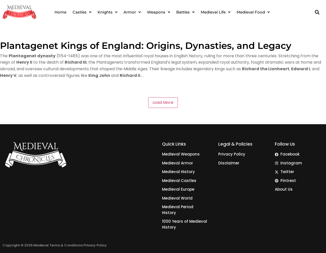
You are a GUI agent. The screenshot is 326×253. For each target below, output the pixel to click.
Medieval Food (253, 12)
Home (60, 12)
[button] (82, 12)
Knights (107, 12)
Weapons (158, 12)
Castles (82, 12)
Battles (185, 12)
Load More (163, 102)
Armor (132, 12)
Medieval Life (215, 12)
